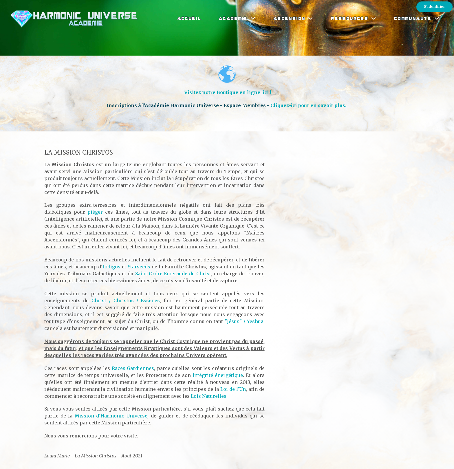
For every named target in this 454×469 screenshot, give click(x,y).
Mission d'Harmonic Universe (111, 416)
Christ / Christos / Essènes (125, 300)
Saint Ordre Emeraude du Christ (173, 273)
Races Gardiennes (133, 368)
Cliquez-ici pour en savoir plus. (308, 105)
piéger (95, 212)
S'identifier (434, 6)
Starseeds (139, 267)
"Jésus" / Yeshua (244, 321)
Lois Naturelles (208, 396)
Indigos (111, 267)
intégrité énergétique (218, 375)
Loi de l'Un (233, 389)
